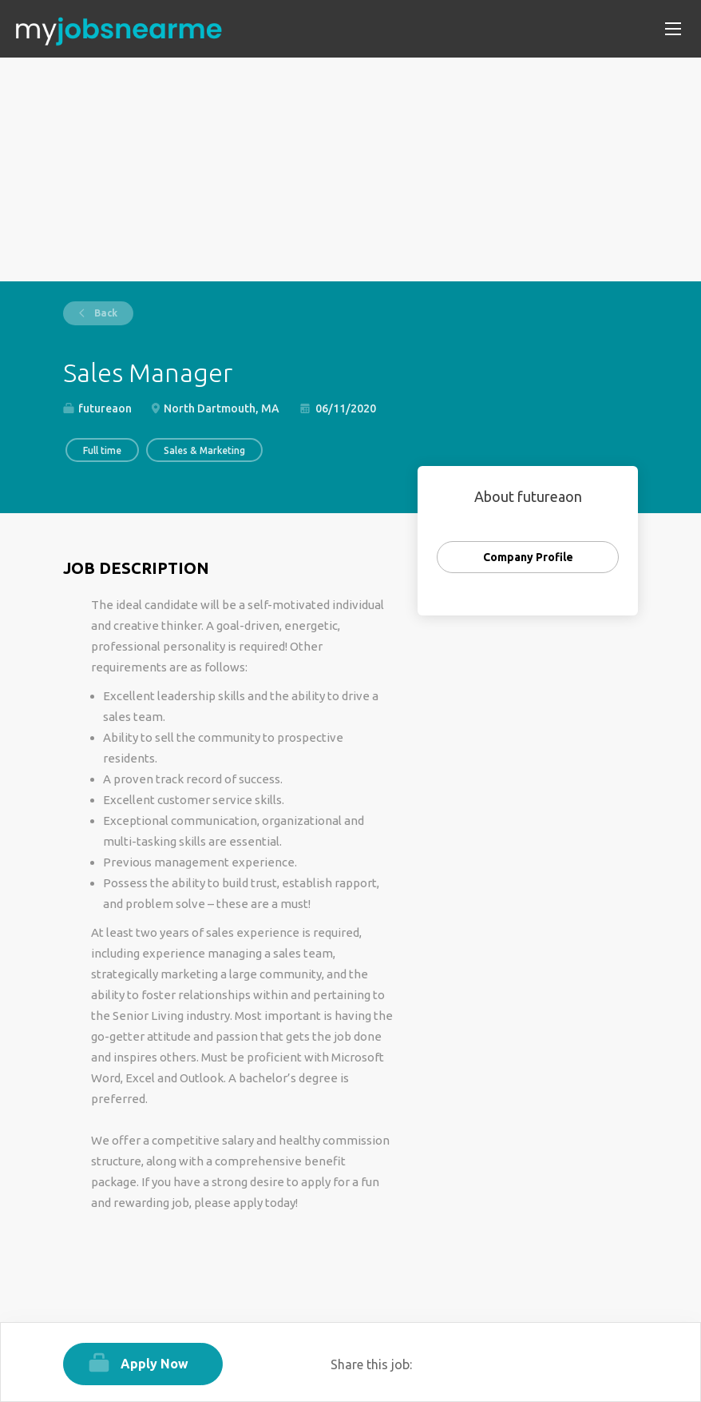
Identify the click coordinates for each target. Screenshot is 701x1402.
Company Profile (528, 557)
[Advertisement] (350, 169)
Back (104, 313)
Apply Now (154, 1363)
